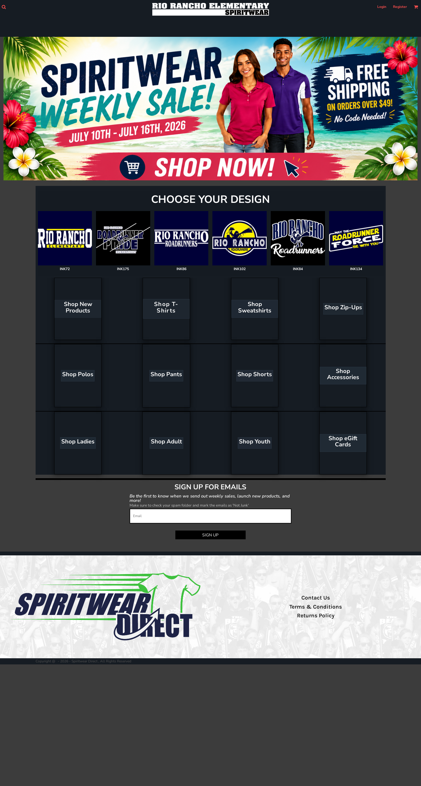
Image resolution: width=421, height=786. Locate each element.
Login (381, 6)
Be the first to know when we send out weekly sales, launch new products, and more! (210, 497)
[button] (3, 7)
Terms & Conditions (315, 607)
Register (400, 6)
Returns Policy (315, 615)
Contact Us (315, 598)
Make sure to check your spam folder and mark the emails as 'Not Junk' (189, 505)
